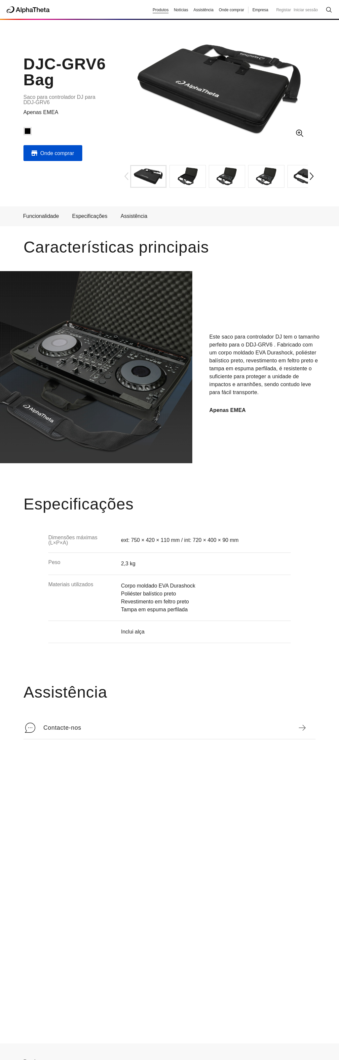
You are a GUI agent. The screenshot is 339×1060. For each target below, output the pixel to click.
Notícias (181, 10)
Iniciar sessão (306, 10)
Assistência (134, 216)
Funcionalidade (41, 216)
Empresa (260, 10)
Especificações (89, 216)
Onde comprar (231, 10)
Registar (283, 10)
